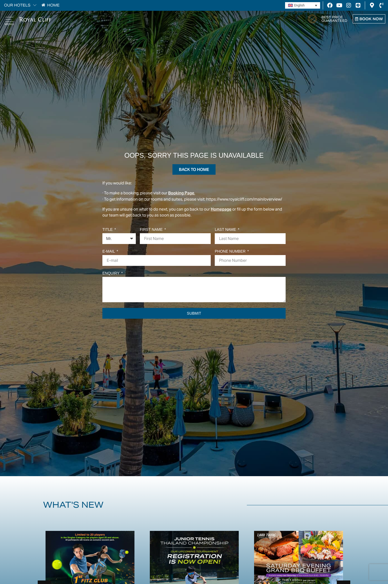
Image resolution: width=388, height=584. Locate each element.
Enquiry (111, 273)
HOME (53, 5)
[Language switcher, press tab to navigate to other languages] (302, 5)
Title (108, 230)
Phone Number (231, 251)
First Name (152, 230)
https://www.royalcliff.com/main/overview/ (244, 199)
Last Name (226, 230)
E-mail (109, 251)
